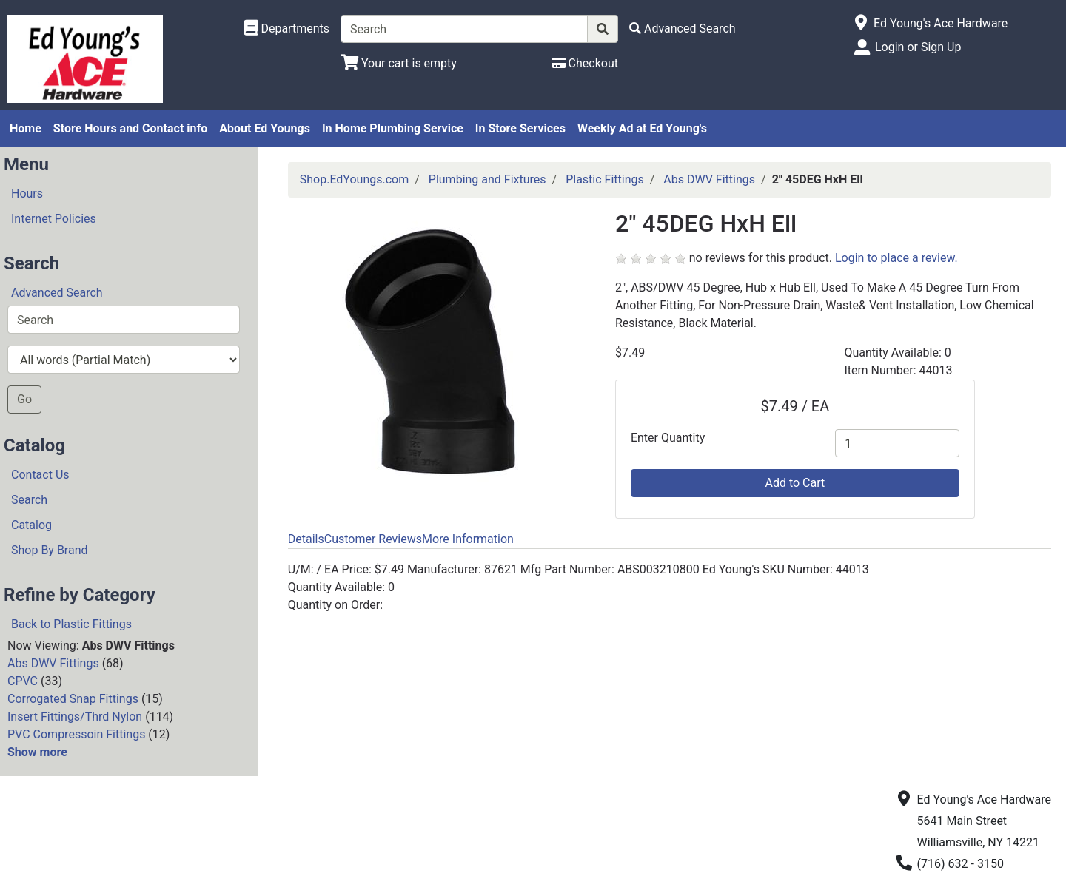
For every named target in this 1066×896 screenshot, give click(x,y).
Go (24, 399)
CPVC (22, 681)
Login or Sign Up (918, 47)
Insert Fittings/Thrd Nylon (74, 717)
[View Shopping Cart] (399, 63)
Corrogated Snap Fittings (72, 699)
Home (25, 128)
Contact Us (40, 475)
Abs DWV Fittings (53, 663)
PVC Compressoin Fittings (76, 734)
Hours (27, 193)
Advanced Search (57, 293)
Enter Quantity (668, 438)
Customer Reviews (373, 539)
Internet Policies (53, 219)
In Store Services (520, 128)
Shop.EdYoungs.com (354, 179)
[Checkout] (585, 63)
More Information (468, 539)
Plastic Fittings (605, 179)
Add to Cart (795, 483)
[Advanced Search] (682, 28)
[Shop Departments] (286, 29)
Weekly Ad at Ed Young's (642, 128)
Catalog (31, 525)
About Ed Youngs (264, 128)
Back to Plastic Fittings (71, 624)
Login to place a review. (896, 258)
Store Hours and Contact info (130, 128)
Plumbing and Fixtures (487, 179)
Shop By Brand (49, 550)
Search (29, 500)
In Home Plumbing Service (392, 128)
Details (306, 539)
